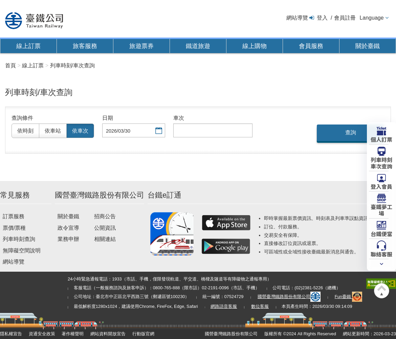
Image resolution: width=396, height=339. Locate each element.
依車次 (80, 131)
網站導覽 (297, 18)
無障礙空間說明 (22, 250)
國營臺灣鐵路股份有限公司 (289, 296)
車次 (178, 118)
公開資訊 (105, 228)
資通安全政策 (42, 333)
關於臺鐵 (367, 46)
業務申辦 (68, 239)
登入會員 (381, 186)
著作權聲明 (73, 333)
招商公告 (105, 216)
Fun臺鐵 (348, 296)
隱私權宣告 (11, 333)
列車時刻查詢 (19, 239)
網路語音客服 (224, 306)
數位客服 (260, 306)
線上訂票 (28, 46)
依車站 (53, 131)
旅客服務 (85, 46)
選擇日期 (158, 131)
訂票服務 (13, 216)
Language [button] (371, 18)
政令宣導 (68, 228)
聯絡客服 (381, 253)
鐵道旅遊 (198, 46)
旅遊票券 (141, 46)
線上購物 (254, 46)
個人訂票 (381, 139)
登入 (322, 18)
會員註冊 (345, 18)
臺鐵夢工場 (381, 210)
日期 (107, 118)
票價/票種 (14, 228)
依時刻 (25, 131)
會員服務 (311, 46)
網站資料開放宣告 (108, 333)
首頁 (10, 65)
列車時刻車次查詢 (381, 163)
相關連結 (105, 239)
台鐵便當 (381, 233)
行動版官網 (143, 333)
